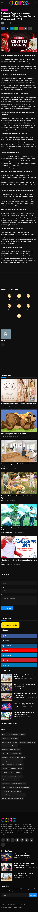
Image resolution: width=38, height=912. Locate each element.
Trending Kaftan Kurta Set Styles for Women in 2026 (18, 403)
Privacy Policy (18, 907)
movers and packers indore (27, 742)
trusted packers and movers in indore (12, 761)
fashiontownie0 (4, 406)
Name (3, 580)
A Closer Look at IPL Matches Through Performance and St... (23, 854)
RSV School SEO (5, 564)
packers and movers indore (9, 742)
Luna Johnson (17, 706)
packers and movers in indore (10, 738)
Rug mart (4, 340)
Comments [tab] (5, 574)
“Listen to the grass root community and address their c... (25, 685)
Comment (4, 595)
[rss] (3, 845)
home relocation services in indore (11, 791)
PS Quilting (3, 436)
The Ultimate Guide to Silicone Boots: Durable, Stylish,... (25, 675)
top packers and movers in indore (11, 749)
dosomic (3, 468)
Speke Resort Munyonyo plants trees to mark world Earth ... (18, 529)
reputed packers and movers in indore (12, 798)
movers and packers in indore (17, 734)
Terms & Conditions (6, 907)
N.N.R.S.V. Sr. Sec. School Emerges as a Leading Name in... (19, 561)
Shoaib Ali (3, 500)
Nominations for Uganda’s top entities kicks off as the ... (25, 694)
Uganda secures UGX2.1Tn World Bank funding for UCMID (24, 864)
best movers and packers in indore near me (14, 783)
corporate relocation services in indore (12, 768)
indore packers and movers (9, 746)
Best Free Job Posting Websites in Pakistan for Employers (24, 713)
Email (2, 587)
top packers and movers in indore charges (13, 757)
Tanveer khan (17, 678)
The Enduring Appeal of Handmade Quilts (14, 434)
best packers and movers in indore (11, 753)
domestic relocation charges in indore (12, 776)
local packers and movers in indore (11, 772)
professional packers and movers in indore (13, 795)
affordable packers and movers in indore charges (15, 787)
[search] (36, 3)
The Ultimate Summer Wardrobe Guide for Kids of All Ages (18, 497)
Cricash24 (16, 857)
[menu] (2, 3)
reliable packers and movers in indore (12, 764)
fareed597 (16, 716)
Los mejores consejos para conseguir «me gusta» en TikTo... (25, 704)
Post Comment (7, 608)
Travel (4, 734)
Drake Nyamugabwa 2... (7, 532)
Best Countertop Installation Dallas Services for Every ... (17, 465)
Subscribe (33, 895)
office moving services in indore (10, 780)
